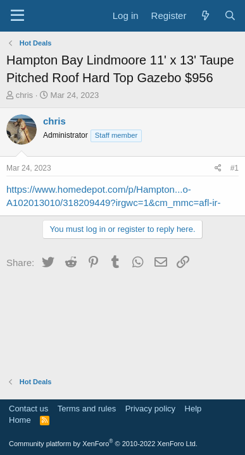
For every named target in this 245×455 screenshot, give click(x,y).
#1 (234, 168)
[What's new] (204, 15)
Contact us (28, 408)
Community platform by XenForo (103, 443)
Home (20, 420)
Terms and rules (87, 408)
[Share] (218, 168)
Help (193, 408)
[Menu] (17, 16)
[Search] (230, 15)
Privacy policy (150, 408)
